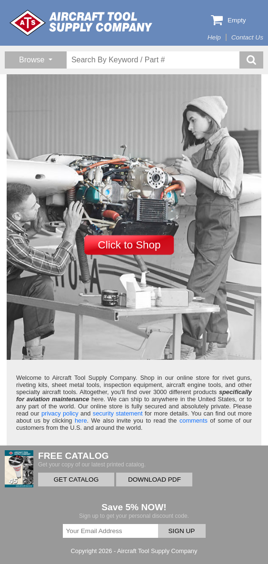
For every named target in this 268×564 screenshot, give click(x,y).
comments (193, 420)
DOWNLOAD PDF (154, 479)
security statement (118, 413)
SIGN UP (182, 530)
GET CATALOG (76, 479)
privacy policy (60, 413)
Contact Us (247, 37)
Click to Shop (129, 245)
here (81, 420)
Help (214, 37)
